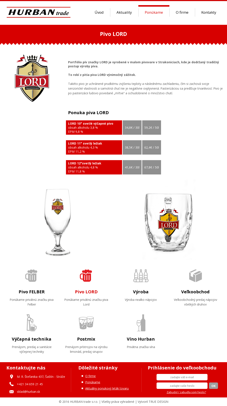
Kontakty (208, 12)
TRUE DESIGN (158, 402)
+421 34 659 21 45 (30, 384)
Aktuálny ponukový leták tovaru (107, 388)
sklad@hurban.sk (28, 392)
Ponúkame (154, 12)
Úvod (99, 12)
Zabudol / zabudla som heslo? (186, 392)
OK (213, 386)
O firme (182, 12)
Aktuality (124, 12)
